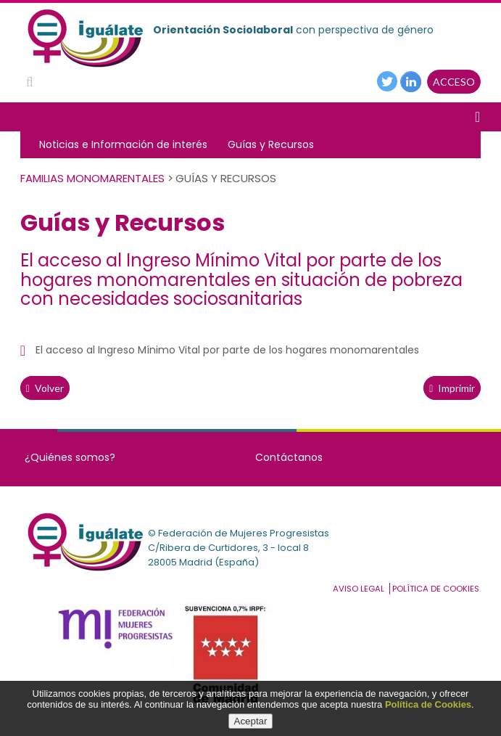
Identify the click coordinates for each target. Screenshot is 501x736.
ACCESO (454, 81)
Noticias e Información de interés (123, 144)
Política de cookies (435, 588)
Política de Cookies (428, 704)
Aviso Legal (358, 588)
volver (45, 388)
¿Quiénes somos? (70, 457)
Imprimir (452, 388)
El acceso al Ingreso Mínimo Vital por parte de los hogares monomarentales (227, 350)
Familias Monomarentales (92, 178)
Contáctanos (289, 457)
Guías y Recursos (271, 144)
